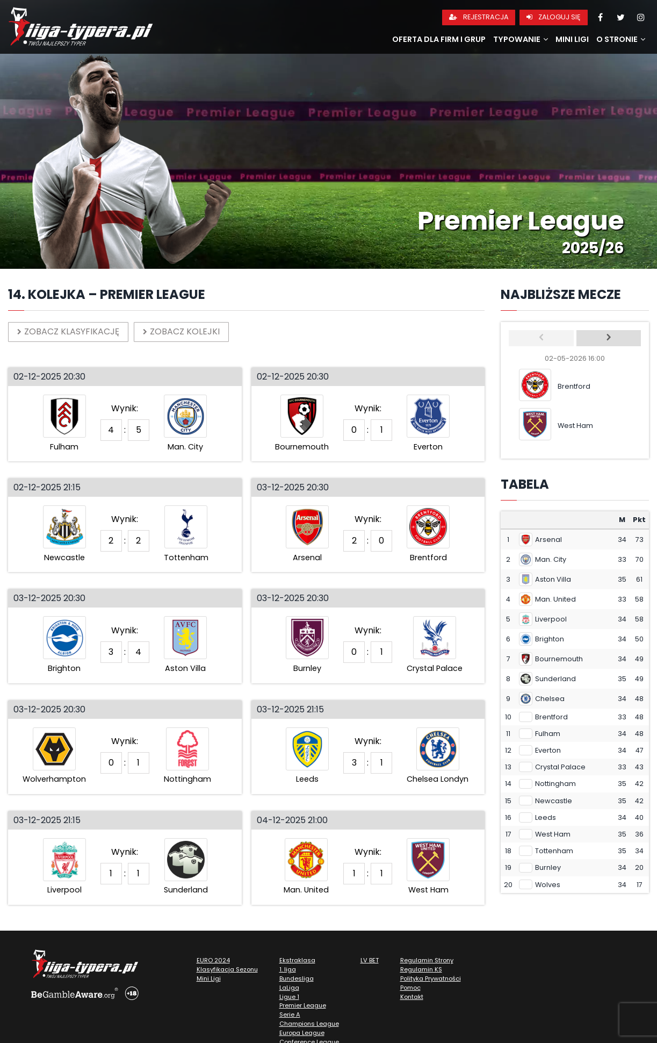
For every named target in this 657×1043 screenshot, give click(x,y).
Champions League (309, 1023)
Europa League (301, 1032)
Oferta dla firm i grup (439, 39)
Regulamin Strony (426, 960)
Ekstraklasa (297, 960)
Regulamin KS (421, 969)
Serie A (289, 1014)
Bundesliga (296, 978)
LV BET (369, 960)
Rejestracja (479, 17)
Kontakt (411, 996)
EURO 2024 (213, 960)
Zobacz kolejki (181, 331)
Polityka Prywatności (430, 978)
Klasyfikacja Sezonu (227, 969)
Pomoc (410, 987)
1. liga (287, 969)
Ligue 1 (289, 996)
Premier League (302, 1005)
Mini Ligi (572, 39)
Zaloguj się (553, 17)
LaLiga (289, 987)
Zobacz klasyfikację (68, 331)
